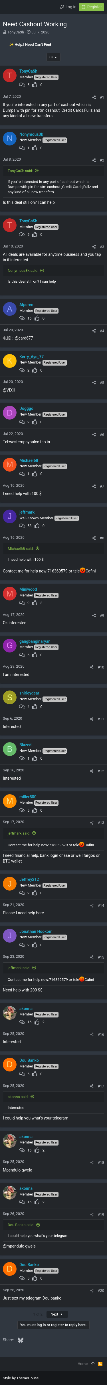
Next (57, 1314)
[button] (8, 7)
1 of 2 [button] (38, 1314)
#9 (102, 615)
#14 (101, 905)
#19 (101, 1214)
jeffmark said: (19, 833)
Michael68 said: (21, 548)
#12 (101, 771)
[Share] (94, 97)
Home (83, 1364)
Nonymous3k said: (23, 270)
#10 (101, 667)
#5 (102, 382)
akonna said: (18, 1097)
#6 (102, 434)
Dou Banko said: (21, 1225)
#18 (101, 1162)
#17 (101, 1086)
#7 (102, 486)
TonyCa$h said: (20, 171)
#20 (101, 1290)
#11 (101, 719)
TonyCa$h (15, 32)
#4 (102, 331)
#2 (102, 160)
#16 (101, 1034)
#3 (102, 247)
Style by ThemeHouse (21, 1378)
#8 (102, 538)
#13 (101, 823)
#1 (102, 97)
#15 (101, 957)
